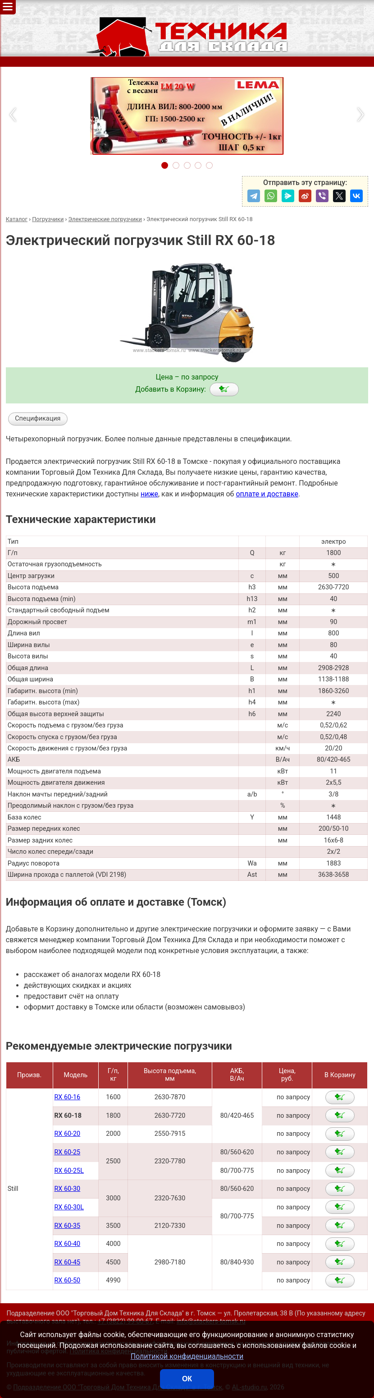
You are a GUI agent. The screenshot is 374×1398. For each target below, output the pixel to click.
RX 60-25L (69, 1171)
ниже (149, 494)
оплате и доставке (267, 494)
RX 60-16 (67, 1097)
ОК (187, 1379)
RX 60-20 (67, 1134)
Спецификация (37, 418)
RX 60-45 (67, 1262)
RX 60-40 (67, 1244)
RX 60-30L (69, 1207)
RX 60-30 (67, 1189)
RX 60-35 (67, 1226)
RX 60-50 (67, 1280)
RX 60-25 (67, 1152)
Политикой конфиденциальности (187, 1356)
